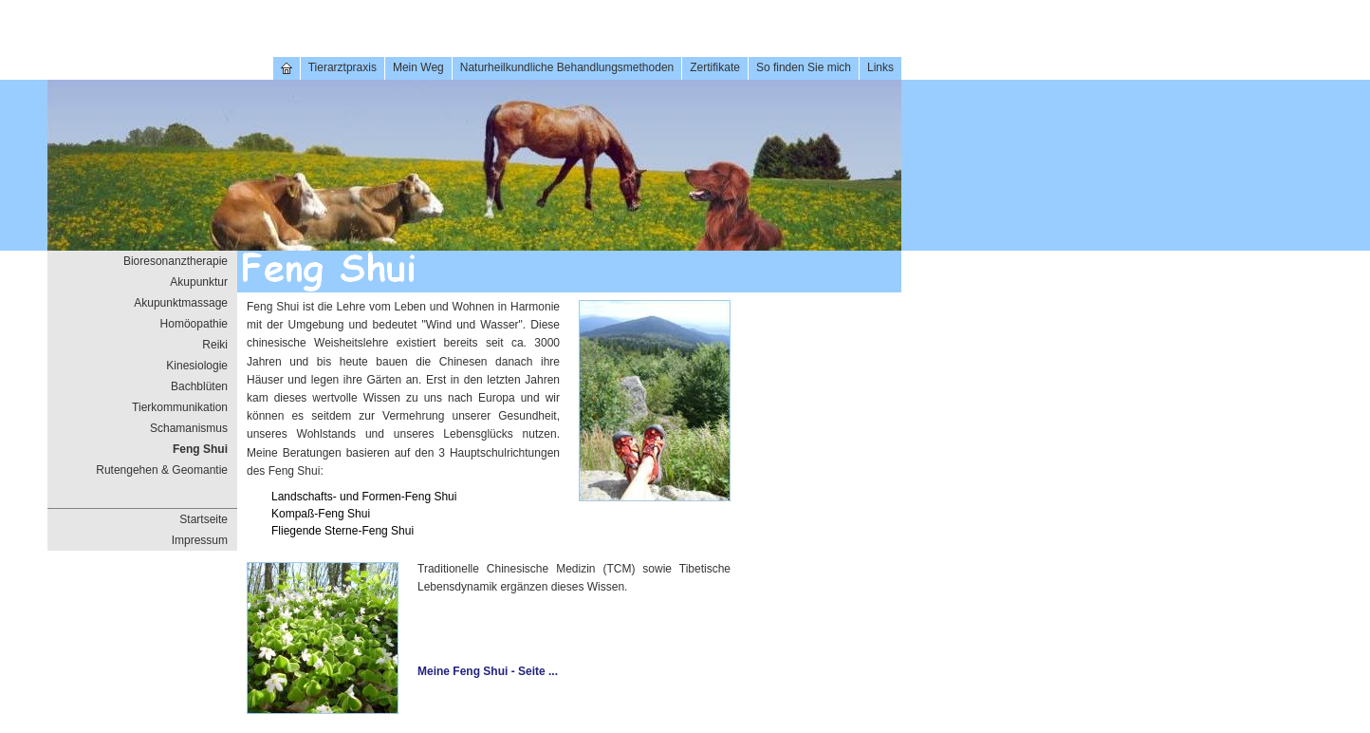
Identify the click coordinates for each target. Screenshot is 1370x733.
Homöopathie (194, 323)
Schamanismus (189, 428)
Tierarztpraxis (342, 67)
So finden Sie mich (803, 67)
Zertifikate (715, 67)
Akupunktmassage (181, 303)
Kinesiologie (197, 365)
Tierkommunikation (180, 407)
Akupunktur (199, 282)
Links (880, 67)
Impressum (200, 540)
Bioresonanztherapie (175, 261)
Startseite (203, 519)
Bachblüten (199, 386)
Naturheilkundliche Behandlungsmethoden (567, 67)
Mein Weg (418, 67)
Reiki (215, 344)
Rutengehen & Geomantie (162, 470)
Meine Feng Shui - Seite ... (487, 671)
